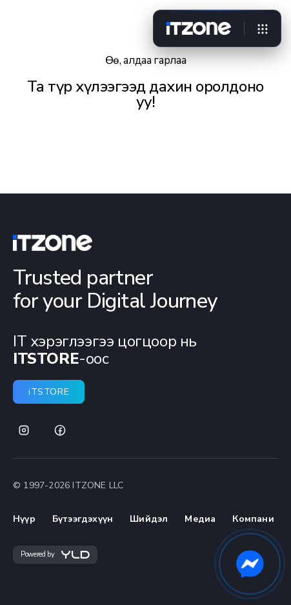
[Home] (198, 28)
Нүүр (24, 519)
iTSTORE (48, 392)
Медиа (200, 519)
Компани (253, 519)
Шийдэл (149, 519)
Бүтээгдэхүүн (82, 519)
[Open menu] (263, 28)
